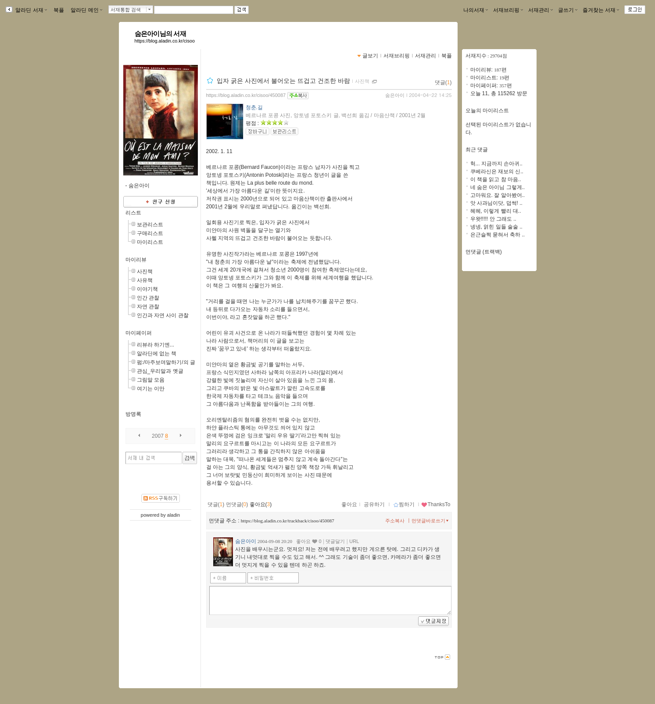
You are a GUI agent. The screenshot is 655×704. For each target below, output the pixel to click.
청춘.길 (254, 107)
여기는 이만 (151, 389)
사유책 (145, 280)
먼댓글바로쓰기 (431, 520)
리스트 (133, 213)
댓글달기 (335, 541)
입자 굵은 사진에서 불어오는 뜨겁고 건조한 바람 (283, 80)
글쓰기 (567, 10)
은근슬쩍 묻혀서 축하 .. (497, 235)
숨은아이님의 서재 (160, 33)
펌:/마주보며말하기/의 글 (166, 362)
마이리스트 (150, 242)
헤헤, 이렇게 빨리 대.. (495, 211)
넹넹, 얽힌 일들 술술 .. (496, 227)
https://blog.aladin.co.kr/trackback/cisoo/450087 (287, 520)
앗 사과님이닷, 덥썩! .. (496, 203)
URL (354, 541)
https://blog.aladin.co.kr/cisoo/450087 (246, 95)
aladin (173, 515)
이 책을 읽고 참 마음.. (495, 179)
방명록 (133, 414)
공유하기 (374, 504)
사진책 (145, 271)
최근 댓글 (476, 150)
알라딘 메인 (86, 10)
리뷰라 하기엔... (155, 345)
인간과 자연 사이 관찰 (163, 315)
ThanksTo (435, 504)
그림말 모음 (151, 380)
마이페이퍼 (138, 333)
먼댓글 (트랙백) (483, 252)
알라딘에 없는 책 (157, 353)
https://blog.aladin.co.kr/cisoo (165, 40)
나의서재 (475, 10)
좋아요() (261, 504)
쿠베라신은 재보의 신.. (496, 171)
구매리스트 (150, 233)
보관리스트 (150, 225)
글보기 (370, 56)
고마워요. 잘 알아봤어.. (497, 195)
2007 (158, 436)
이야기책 (147, 289)
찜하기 (404, 504)
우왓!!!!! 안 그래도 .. (493, 219)
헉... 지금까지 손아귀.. (496, 164)
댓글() (443, 82)
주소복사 (394, 520)
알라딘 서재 (30, 10)
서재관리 (540, 10)
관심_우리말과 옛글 (160, 371)
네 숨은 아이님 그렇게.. (497, 187)
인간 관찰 (148, 298)
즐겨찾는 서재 (601, 10)
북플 (59, 10)
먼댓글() (237, 504)
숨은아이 (394, 95)
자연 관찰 (148, 307)
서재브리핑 (508, 10)
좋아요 (349, 504)
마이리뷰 (136, 260)
